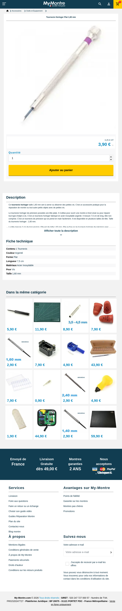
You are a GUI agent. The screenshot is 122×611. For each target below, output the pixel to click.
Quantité (15, 152)
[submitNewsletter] (111, 552)
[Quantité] (61, 158)
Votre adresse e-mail (73, 544)
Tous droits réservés (49, 598)
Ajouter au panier (61, 170)
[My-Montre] (54, 4)
